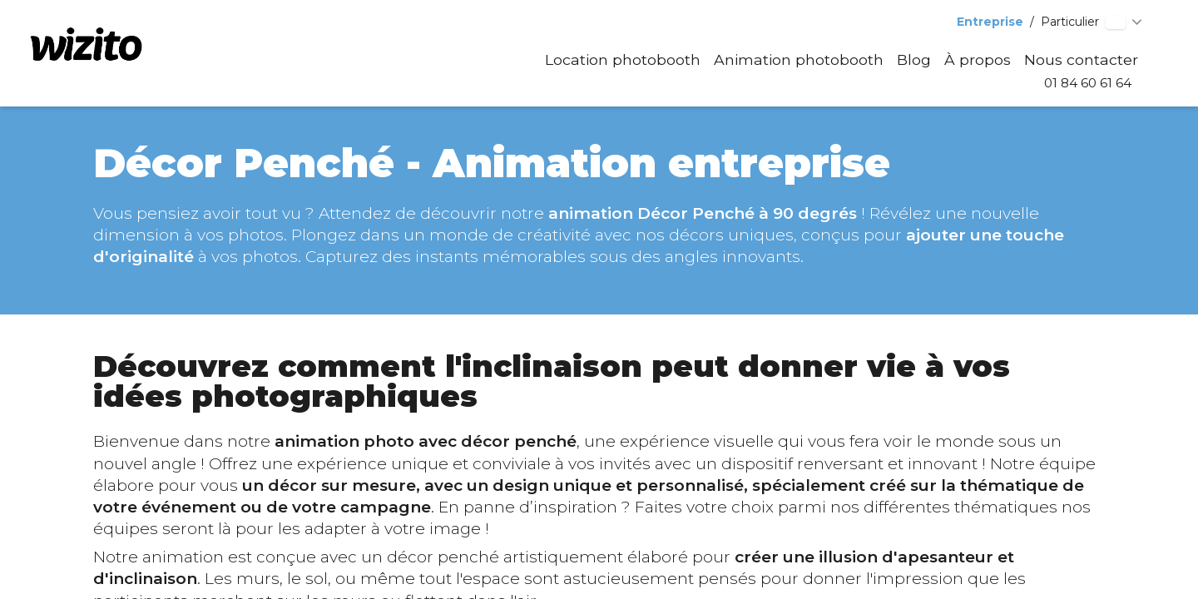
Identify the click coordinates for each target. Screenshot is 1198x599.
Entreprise (990, 21)
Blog (914, 59)
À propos (977, 59)
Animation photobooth (799, 59)
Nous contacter (1081, 59)
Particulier (1070, 21)
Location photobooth (622, 59)
